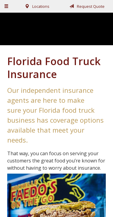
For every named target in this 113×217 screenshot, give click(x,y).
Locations (36, 6)
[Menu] (6, 6)
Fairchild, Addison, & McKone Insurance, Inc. (56, 28)
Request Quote (86, 6)
